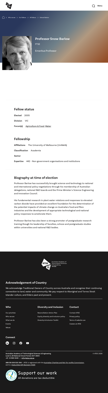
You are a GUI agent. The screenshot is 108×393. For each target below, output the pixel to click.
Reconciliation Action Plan (47, 313)
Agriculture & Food (35, 126)
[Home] (3, 17)
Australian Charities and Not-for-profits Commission (64, 362)
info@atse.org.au (28, 358)
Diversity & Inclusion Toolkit (48, 320)
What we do (10, 320)
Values (8, 327)
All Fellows (33, 17)
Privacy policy (74, 316)
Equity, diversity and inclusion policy (51, 316)
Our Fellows (22, 17)
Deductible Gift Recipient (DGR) (23, 365)
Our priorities (11, 313)
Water (48, 126)
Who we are (11, 17)
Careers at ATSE (75, 324)
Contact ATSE (74, 313)
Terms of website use (77, 320)
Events (8, 324)
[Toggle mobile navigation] (99, 5)
